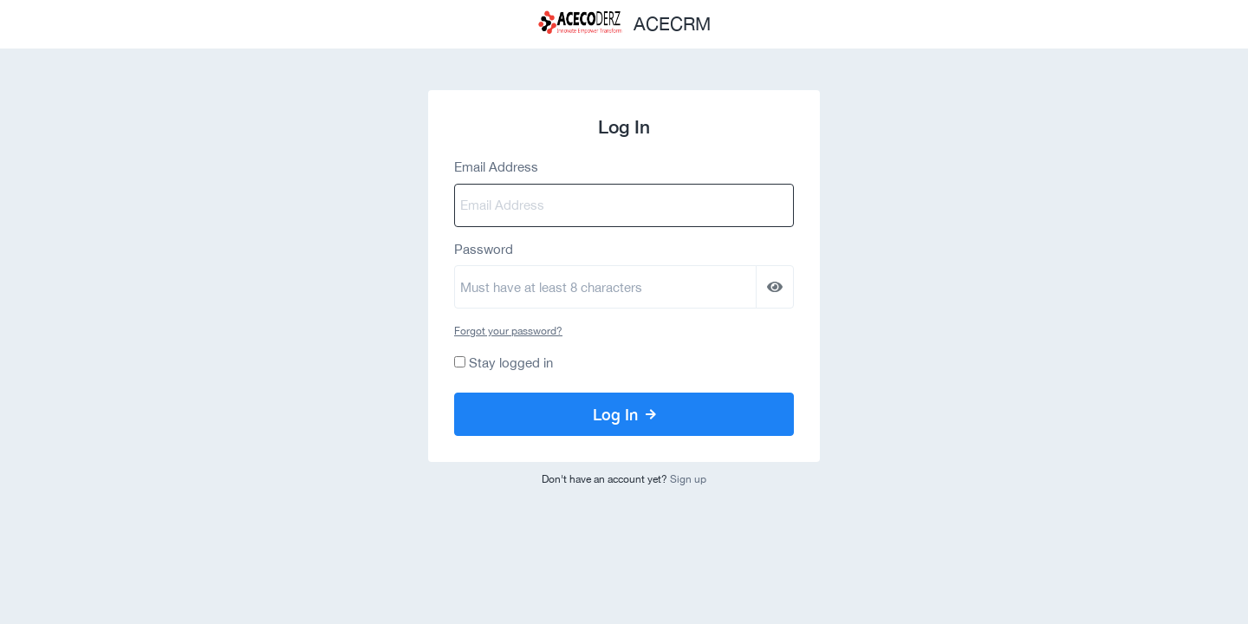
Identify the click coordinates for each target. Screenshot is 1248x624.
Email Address (496, 166)
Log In (624, 414)
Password (483, 249)
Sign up (688, 479)
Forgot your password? (508, 331)
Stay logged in (511, 362)
